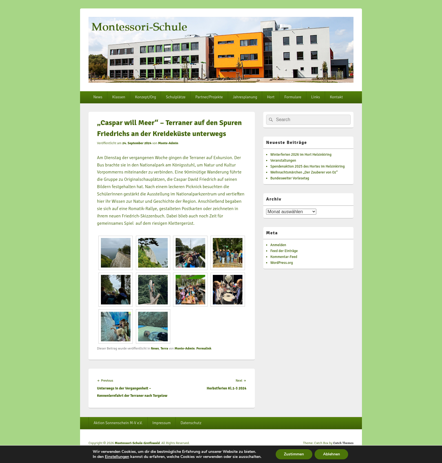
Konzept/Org (145, 97)
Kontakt (336, 97)
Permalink (203, 348)
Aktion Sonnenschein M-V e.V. (118, 422)
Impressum (162, 422)
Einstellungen (117, 456)
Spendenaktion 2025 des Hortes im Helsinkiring (307, 166)
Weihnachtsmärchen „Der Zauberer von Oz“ (304, 172)
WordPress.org (281, 263)
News (97, 97)
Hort (270, 97)
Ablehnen (331, 454)
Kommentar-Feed (283, 257)
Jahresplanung (245, 97)
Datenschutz (190, 422)
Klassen (118, 97)
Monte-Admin (168, 143)
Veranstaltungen (283, 160)
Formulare (292, 97)
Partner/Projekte (209, 97)
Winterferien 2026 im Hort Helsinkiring (301, 154)
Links (315, 97)
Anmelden (278, 245)
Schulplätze (175, 97)
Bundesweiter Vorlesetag (289, 178)
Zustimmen (294, 454)
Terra (164, 348)
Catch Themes (343, 443)
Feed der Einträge (284, 251)
